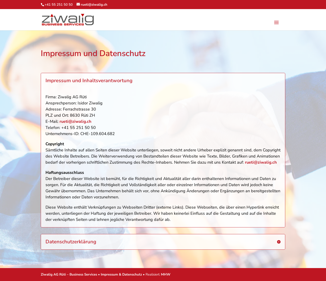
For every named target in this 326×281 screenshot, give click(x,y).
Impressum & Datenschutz (121, 274)
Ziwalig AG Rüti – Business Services (69, 274)
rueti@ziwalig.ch (75, 121)
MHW (165, 274)
